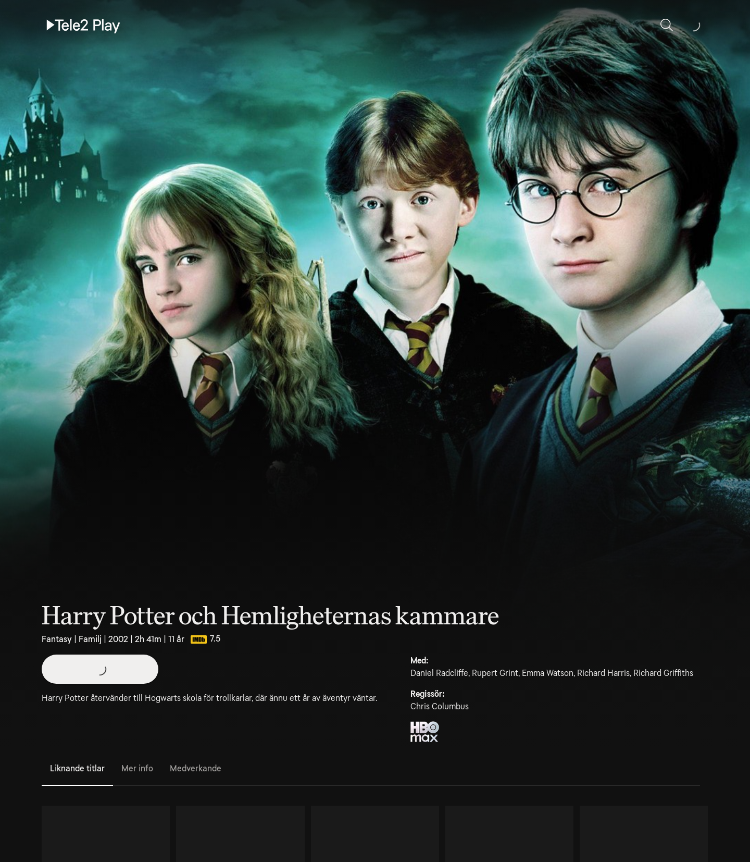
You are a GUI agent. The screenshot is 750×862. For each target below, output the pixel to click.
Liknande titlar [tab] (77, 768)
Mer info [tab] (137, 768)
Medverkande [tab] (195, 768)
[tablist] (371, 769)
